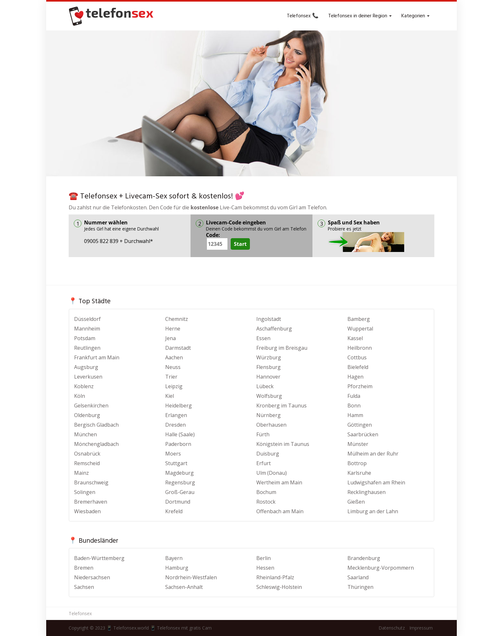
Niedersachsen (92, 577)
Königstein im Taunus (282, 444)
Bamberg (358, 318)
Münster (357, 444)
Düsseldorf (87, 318)
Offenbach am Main (279, 511)
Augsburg (86, 367)
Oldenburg (87, 415)
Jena (170, 338)
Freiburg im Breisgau (281, 347)
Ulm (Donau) (271, 472)
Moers (173, 453)
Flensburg (268, 367)
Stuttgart (176, 463)
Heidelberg (178, 405)
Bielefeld (357, 367)
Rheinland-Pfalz (275, 577)
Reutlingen (87, 347)
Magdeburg (179, 472)
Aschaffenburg (274, 328)
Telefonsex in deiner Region (360, 16)
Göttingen (359, 424)
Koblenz (84, 386)
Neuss (173, 367)
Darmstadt (178, 347)
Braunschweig (91, 482)
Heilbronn (359, 347)
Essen (263, 338)
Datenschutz (392, 628)
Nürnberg (268, 415)
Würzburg (268, 357)
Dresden (175, 424)
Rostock (266, 501)
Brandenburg (363, 558)
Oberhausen (271, 424)
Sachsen (84, 586)
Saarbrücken (362, 434)
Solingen (84, 492)
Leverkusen (88, 376)
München (85, 434)
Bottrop (357, 463)
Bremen (83, 567)
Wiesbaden (87, 511)
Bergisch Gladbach (96, 424)
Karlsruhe (359, 472)
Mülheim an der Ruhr (372, 453)
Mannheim (87, 328)
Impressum (421, 628)
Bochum (266, 492)
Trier (171, 376)
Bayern (174, 558)
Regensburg (180, 482)
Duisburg (267, 453)
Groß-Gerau (179, 492)
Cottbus (357, 357)
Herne (172, 328)
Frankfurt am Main (96, 357)
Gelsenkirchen (91, 405)
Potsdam (84, 338)
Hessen (265, 567)
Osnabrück (87, 453)
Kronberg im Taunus (281, 405)
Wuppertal (360, 328)
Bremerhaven (90, 501)
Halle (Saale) (180, 434)
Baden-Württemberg (99, 558)
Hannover (268, 376)
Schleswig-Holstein (279, 586)
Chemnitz (176, 318)
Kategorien (415, 16)
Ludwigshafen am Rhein (376, 482)
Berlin (263, 558)
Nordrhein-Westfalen (191, 577)
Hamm (355, 415)
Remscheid (87, 463)
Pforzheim (359, 386)
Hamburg (176, 567)
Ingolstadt (268, 318)
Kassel (355, 338)
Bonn (354, 405)
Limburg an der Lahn (372, 511)
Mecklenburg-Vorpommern (380, 567)
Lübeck (265, 386)
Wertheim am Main (279, 482)
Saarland (358, 577)
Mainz (81, 472)
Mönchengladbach (96, 444)
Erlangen (176, 415)
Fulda (353, 395)
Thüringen (360, 586)
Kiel (169, 395)
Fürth (262, 434)
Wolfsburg (269, 395)
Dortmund (177, 501)
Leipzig (174, 386)
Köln (79, 395)
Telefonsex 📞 (303, 16)
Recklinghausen (366, 492)
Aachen (174, 357)
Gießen (356, 501)
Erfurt (263, 463)
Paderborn (178, 444)
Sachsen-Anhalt (184, 586)
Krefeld (174, 511)
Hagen (355, 376)
